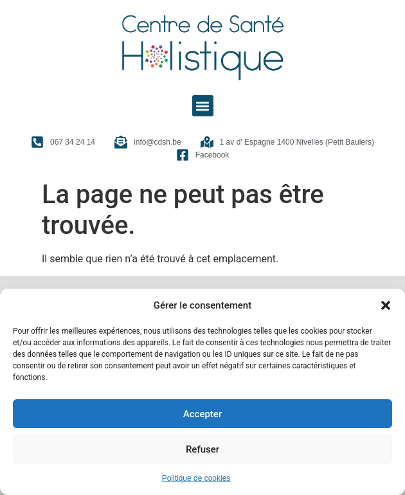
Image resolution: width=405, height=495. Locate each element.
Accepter (202, 414)
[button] (385, 305)
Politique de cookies (196, 478)
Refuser (202, 449)
